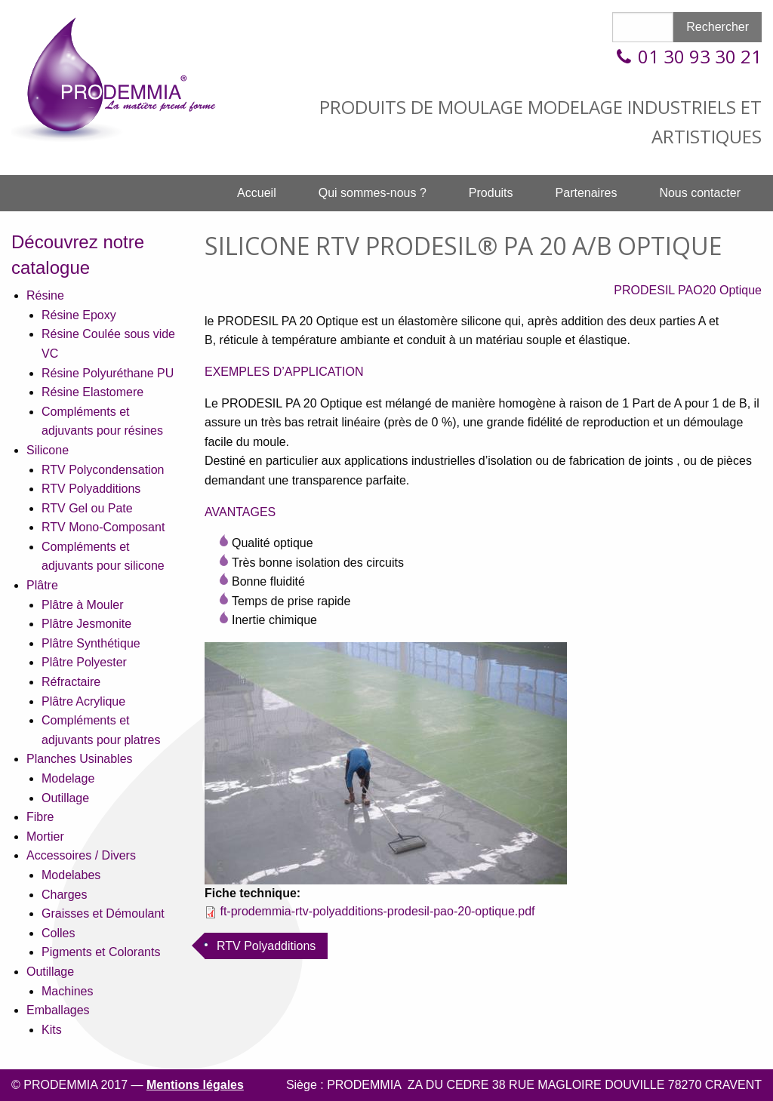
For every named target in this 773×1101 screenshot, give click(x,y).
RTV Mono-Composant (103, 527)
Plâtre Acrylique (83, 701)
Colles (58, 933)
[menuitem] (256, 193)
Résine (45, 295)
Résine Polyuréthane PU (108, 373)
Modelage (68, 778)
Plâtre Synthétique (91, 643)
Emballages (58, 1010)
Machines (67, 991)
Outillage (65, 798)
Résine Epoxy (79, 315)
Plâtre (42, 585)
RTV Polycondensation (103, 469)
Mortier (45, 836)
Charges (64, 894)
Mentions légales (195, 1084)
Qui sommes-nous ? (373, 192)
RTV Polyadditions (91, 488)
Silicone (47, 450)
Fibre (40, 816)
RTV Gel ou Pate (87, 508)
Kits (52, 1029)
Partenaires (586, 192)
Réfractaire (71, 681)
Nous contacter (700, 192)
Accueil (256, 192)
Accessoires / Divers (81, 855)
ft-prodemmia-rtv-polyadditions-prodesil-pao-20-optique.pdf (377, 911)
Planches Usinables (79, 758)
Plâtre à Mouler (83, 604)
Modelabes (71, 875)
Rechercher (717, 26)
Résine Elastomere (92, 392)
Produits (491, 192)
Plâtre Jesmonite (86, 623)
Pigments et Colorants (101, 952)
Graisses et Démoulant (103, 913)
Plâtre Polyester (84, 662)
